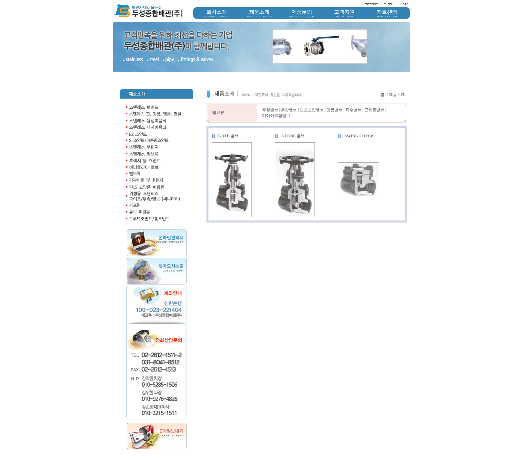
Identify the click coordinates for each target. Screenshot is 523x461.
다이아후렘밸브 (276, 103)
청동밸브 (335, 98)
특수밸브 (354, 98)
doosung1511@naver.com (402, 454)
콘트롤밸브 (374, 98)
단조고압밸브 (312, 98)
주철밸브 (270, 98)
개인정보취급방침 (373, 448)
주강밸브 (289, 98)
